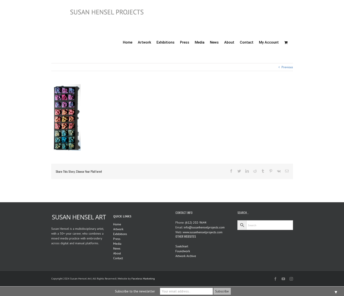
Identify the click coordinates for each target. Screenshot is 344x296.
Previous (287, 67)
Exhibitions (120, 234)
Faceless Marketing (143, 278)
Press (116, 239)
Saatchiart (181, 246)
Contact (118, 258)
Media (117, 244)
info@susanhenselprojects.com (204, 227)
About (117, 253)
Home (117, 224)
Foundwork (182, 251)
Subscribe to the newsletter (135, 291)
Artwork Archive (185, 256)
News (116, 248)
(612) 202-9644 (195, 222)
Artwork (118, 229)
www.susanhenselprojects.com (202, 232)
